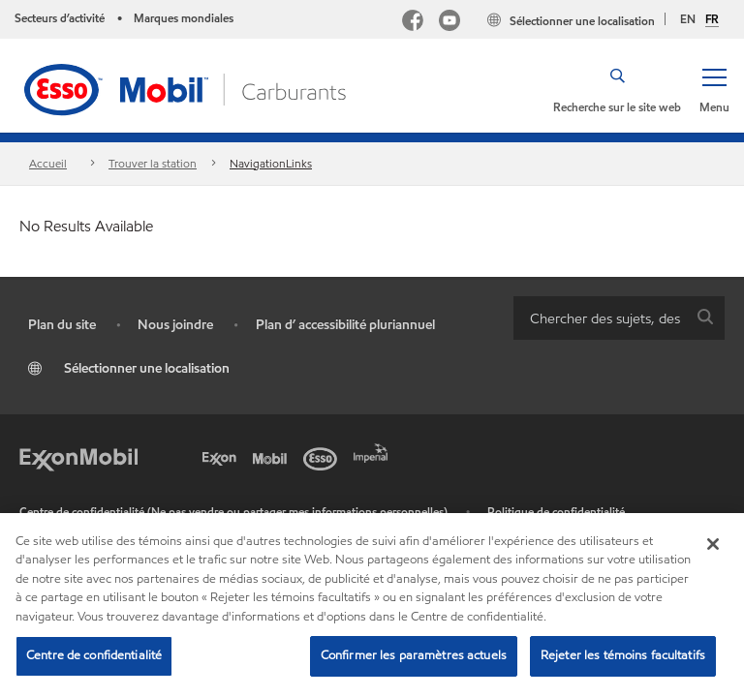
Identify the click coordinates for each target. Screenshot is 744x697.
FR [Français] (712, 19)
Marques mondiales (183, 18)
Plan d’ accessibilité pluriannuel (345, 325)
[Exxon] (223, 457)
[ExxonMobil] (78, 457)
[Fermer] (713, 544)
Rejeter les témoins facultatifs (623, 655)
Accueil (48, 163)
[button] (714, 89)
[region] (372, 605)
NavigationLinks (271, 163)
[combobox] (619, 318)
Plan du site (62, 325)
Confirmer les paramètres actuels (414, 655)
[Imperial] (374, 451)
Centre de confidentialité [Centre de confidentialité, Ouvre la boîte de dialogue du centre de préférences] (94, 655)
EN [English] (688, 19)
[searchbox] (599, 318)
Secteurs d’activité (60, 18)
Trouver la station (152, 163)
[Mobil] (273, 457)
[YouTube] (449, 23)
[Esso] (323, 457)
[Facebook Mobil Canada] (412, 23)
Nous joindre (175, 325)
